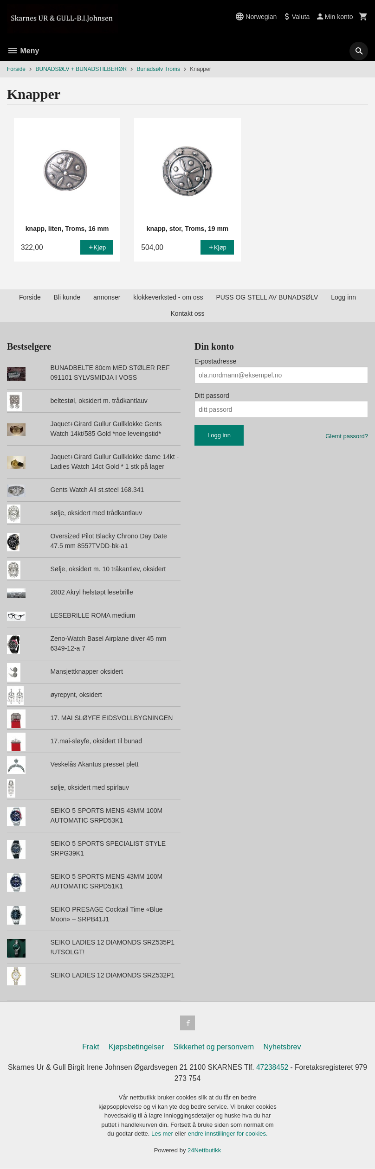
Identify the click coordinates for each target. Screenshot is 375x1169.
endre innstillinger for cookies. (228, 1134)
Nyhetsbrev (282, 1047)
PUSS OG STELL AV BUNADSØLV (267, 297)
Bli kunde (67, 297)
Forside (16, 69)
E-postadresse (215, 361)
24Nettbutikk (204, 1150)
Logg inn (343, 297)
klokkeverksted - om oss (168, 297)
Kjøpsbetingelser (136, 1047)
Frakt (90, 1047)
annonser (106, 297)
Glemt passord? (346, 436)
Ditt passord (211, 395)
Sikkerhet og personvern (214, 1047)
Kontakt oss (187, 313)
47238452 (281, 1067)
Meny (23, 51)
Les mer (163, 1134)
